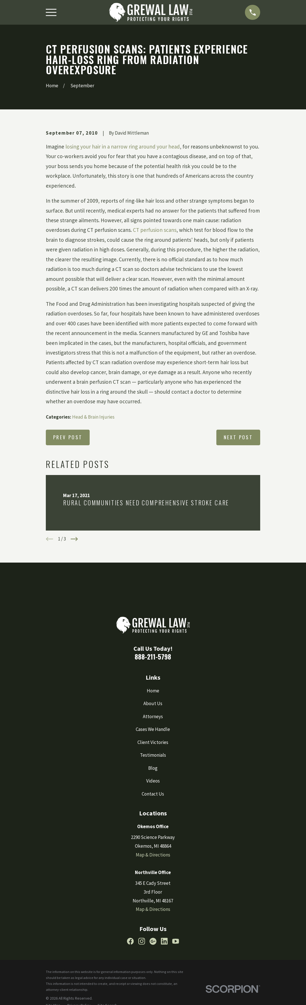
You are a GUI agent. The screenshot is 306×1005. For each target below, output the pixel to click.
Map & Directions (153, 855)
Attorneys (153, 716)
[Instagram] (141, 941)
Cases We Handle (153, 729)
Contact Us (153, 794)
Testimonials (153, 755)
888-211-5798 (153, 656)
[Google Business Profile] (153, 941)
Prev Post (68, 437)
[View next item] (74, 539)
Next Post (238, 437)
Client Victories (152, 742)
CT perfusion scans (154, 229)
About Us (152, 703)
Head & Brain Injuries (93, 417)
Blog (153, 768)
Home (153, 691)
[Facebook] (130, 941)
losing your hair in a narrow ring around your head (122, 146)
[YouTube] (175, 941)
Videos (153, 781)
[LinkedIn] (164, 941)
